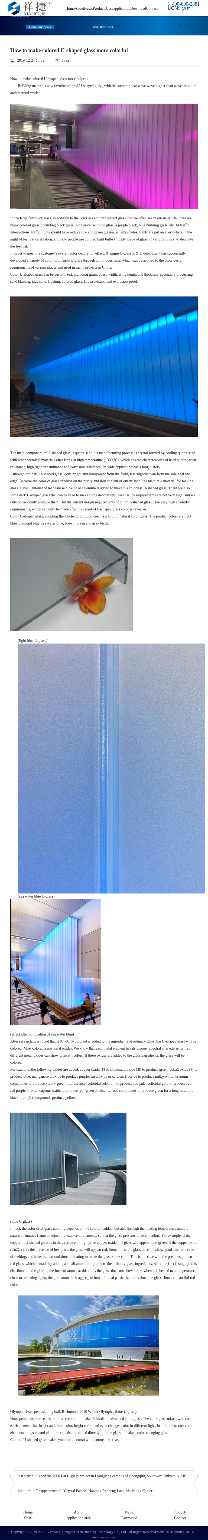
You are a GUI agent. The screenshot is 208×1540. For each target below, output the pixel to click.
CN (174, 8)
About (79, 8)
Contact (152, 8)
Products (99, 8)
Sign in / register (184, 16)
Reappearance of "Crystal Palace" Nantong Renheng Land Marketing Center (94, 1489)
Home (69, 8)
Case (109, 8)
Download (138, 8)
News (88, 8)
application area (79, 1515)
